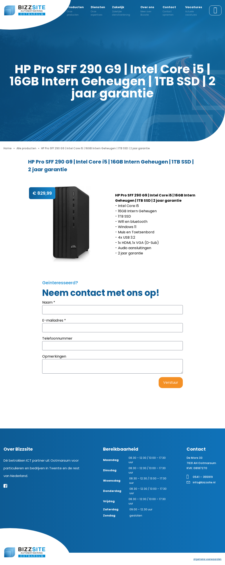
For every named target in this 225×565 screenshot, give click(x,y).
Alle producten (26, 148)
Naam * (48, 302)
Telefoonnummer (57, 338)
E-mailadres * (54, 320)
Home (8, 148)
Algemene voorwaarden (207, 559)
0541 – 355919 (203, 477)
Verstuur (170, 382)
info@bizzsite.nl (204, 482)
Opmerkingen (54, 356)
